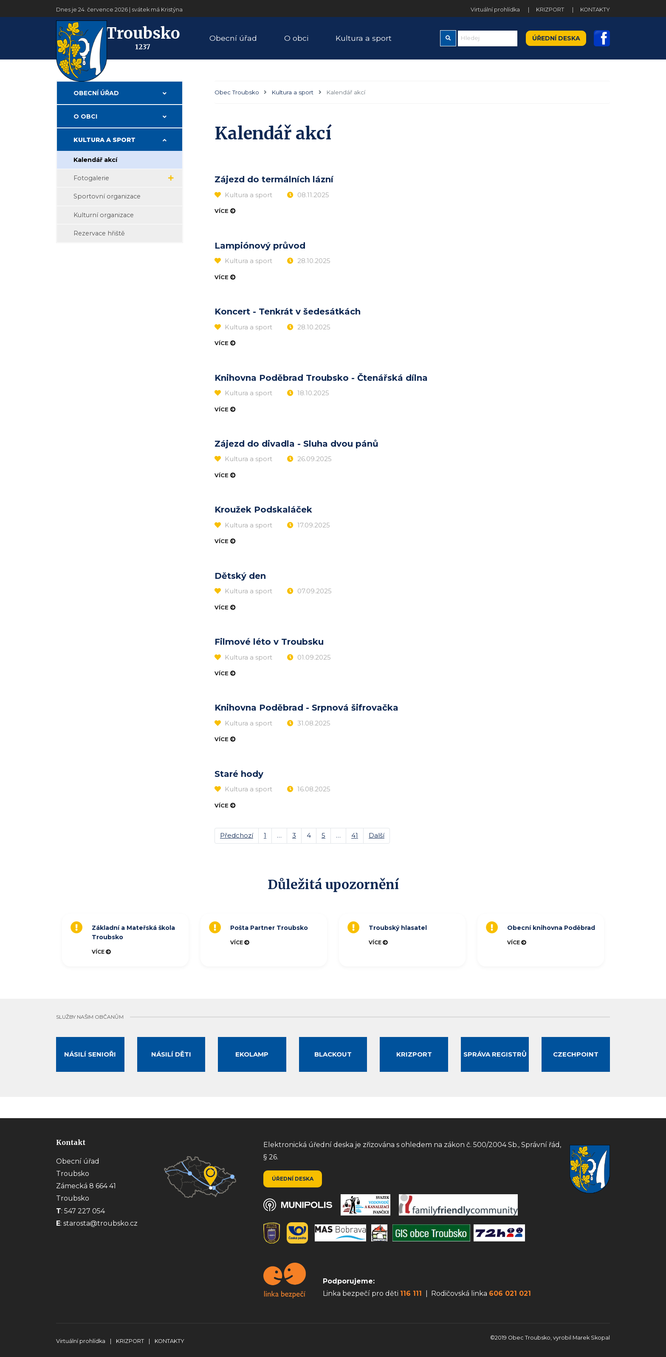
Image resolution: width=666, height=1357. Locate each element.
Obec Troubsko (236, 102)
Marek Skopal (591, 1337)
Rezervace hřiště (99, 243)
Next (614, 950)
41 (354, 845)
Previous (54, 950)
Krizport (414, 1064)
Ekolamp (251, 1064)
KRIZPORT (550, 9)
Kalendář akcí (95, 169)
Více (222, 221)
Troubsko (131, 43)
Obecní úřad (96, 103)
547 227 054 (84, 1211)
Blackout (333, 1064)
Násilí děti (171, 1064)
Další (376, 845)
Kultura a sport (292, 102)
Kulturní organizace (103, 225)
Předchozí (236, 845)
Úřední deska (556, 43)
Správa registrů (495, 1064)
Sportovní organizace (107, 206)
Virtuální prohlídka (496, 9)
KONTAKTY (595, 9)
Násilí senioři (90, 1064)
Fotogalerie (91, 188)
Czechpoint (575, 1064)
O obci (85, 126)
